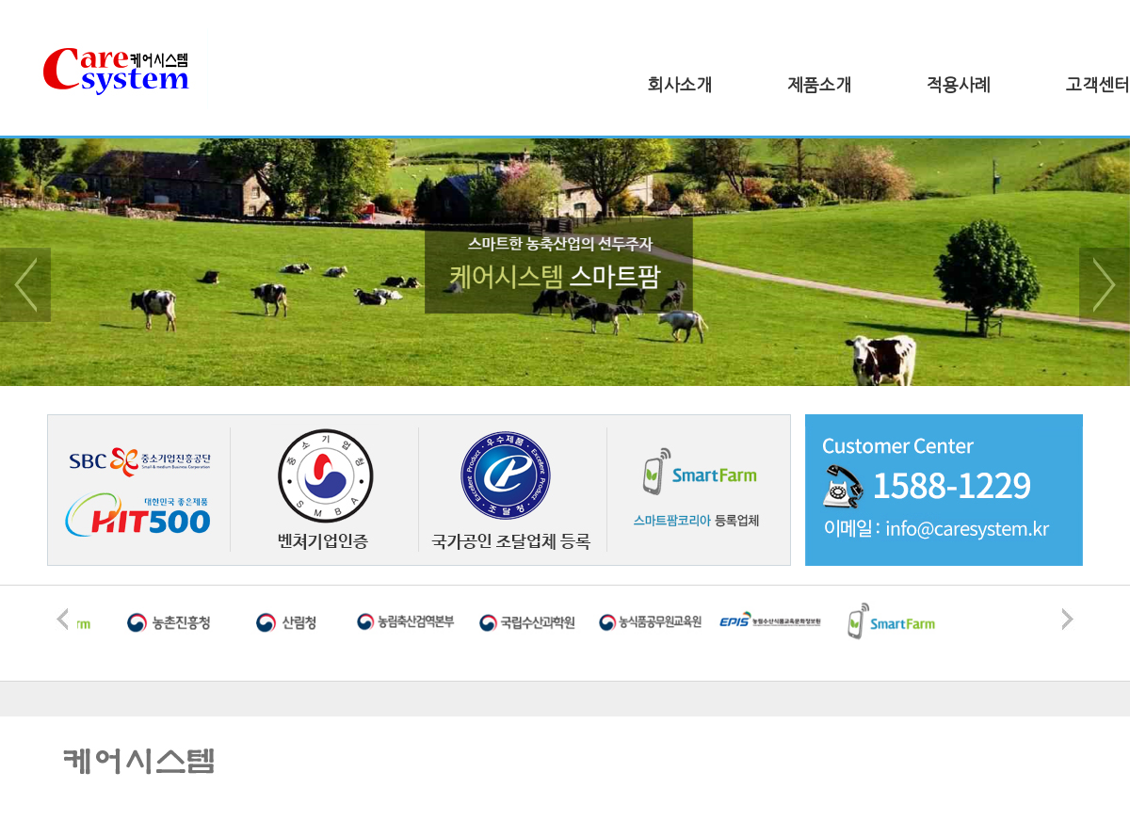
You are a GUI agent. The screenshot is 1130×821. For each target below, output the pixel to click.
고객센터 (1098, 85)
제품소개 (819, 85)
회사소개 (680, 85)
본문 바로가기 (0, 0)
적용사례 (959, 85)
